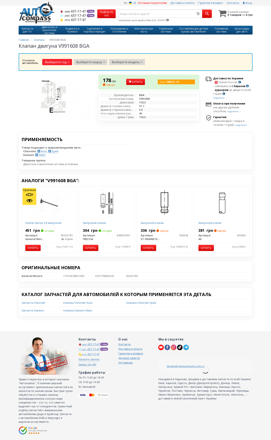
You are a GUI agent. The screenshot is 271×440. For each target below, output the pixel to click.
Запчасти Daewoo (33, 310)
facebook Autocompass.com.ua (186, 366)
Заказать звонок (88, 359)
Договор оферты (129, 358)
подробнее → (220, 97)
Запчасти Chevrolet (33, 302)
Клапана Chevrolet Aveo (78, 302)
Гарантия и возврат (210, 3)
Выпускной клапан (94, 223)
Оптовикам (125, 362)
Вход (247, 3)
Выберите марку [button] (90, 62)
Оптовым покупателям (152, 3)
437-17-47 (73, 11)
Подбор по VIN (106, 13)
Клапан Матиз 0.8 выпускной (43, 223)
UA (132, 3)
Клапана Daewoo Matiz (77, 310)
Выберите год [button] (57, 62)
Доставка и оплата (182, 3)
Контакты (233, 3)
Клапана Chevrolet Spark (141, 302)
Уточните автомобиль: (30, 61)
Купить (136, 82)
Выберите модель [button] (127, 62)
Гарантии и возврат (130, 353)
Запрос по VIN (87, 364)
